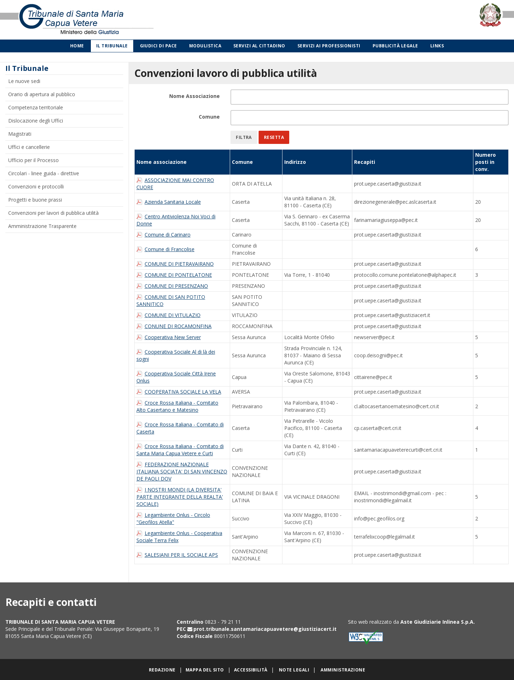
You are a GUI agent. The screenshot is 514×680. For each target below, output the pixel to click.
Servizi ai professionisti (328, 46)
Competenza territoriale (35, 107)
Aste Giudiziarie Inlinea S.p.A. (437, 621)
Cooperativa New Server (173, 337)
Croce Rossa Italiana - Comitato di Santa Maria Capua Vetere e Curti (180, 450)
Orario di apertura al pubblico (41, 94)
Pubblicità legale (395, 46)
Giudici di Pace (158, 46)
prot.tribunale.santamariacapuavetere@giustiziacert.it (265, 629)
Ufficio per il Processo (33, 160)
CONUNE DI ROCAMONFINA (178, 326)
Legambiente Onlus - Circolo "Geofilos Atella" (173, 518)
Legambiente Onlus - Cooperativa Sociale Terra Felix (179, 537)
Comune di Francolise (169, 249)
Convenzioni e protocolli (36, 186)
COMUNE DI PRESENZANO (176, 285)
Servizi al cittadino (259, 46)
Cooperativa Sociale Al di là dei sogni (175, 355)
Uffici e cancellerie (29, 147)
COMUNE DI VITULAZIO (173, 315)
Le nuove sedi (24, 81)
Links (437, 46)
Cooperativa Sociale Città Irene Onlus (176, 377)
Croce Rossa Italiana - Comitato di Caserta (180, 428)
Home (77, 46)
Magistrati (19, 133)
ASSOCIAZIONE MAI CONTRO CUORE (175, 184)
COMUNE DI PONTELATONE (178, 274)
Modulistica (205, 46)
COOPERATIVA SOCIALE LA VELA (183, 391)
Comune (209, 116)
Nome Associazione (194, 96)
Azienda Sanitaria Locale (173, 201)
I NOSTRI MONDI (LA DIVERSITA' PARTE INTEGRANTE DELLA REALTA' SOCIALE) (179, 496)
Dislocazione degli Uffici (35, 120)
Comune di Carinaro (168, 234)
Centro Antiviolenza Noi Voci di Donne (176, 220)
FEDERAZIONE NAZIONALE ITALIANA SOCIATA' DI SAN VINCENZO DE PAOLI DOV (181, 471)
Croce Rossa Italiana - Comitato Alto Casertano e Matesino (177, 406)
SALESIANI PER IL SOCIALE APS (181, 554)
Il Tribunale (112, 46)
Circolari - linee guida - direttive (43, 173)
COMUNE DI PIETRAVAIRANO (179, 263)
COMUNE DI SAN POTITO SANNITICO (170, 300)
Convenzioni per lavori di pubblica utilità (53, 212)
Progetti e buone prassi (35, 199)
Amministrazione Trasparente (42, 226)
